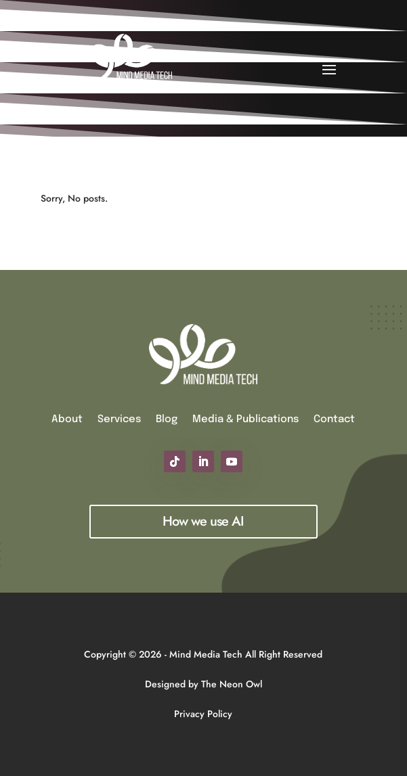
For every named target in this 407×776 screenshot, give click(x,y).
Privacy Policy (203, 714)
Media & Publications (245, 420)
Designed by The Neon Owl (203, 684)
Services (119, 420)
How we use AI (203, 521)
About (67, 420)
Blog (166, 420)
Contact (334, 420)
